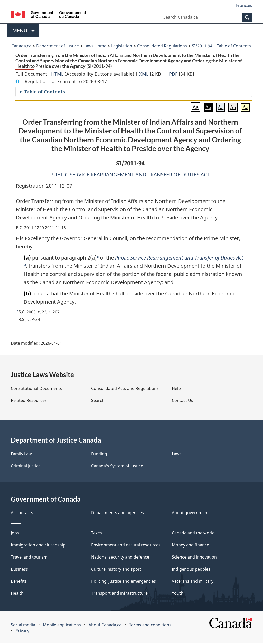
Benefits (19, 581)
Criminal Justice (26, 466)
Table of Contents (44, 92)
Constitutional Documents (36, 388)
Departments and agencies (117, 512)
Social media (23, 625)
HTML (57, 74)
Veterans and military (192, 581)
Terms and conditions (150, 625)
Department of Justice (57, 46)
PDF (173, 74)
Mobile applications (62, 625)
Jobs (15, 533)
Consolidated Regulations (162, 46)
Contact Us (182, 400)
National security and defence (120, 557)
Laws (177, 454)
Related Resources (29, 400)
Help (176, 388)
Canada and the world (193, 533)
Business (19, 569)
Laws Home (95, 46)
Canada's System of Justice (117, 466)
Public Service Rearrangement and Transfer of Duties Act (179, 257)
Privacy (22, 631)
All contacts (22, 512)
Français (244, 5)
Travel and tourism (29, 557)
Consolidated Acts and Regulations (125, 388)
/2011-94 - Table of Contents (221, 46)
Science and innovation (194, 557)
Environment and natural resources (126, 545)
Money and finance (190, 545)
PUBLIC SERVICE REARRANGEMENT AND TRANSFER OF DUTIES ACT (130, 174)
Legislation (121, 46)
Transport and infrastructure (119, 593)
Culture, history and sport (116, 569)
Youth (177, 593)
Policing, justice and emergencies (123, 581)
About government (190, 512)
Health (17, 593)
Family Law (21, 454)
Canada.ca (21, 46)
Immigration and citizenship (38, 545)
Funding (99, 454)
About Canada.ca (105, 625)
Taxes (96, 533)
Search (98, 400)
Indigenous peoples (191, 569)
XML (143, 74)
